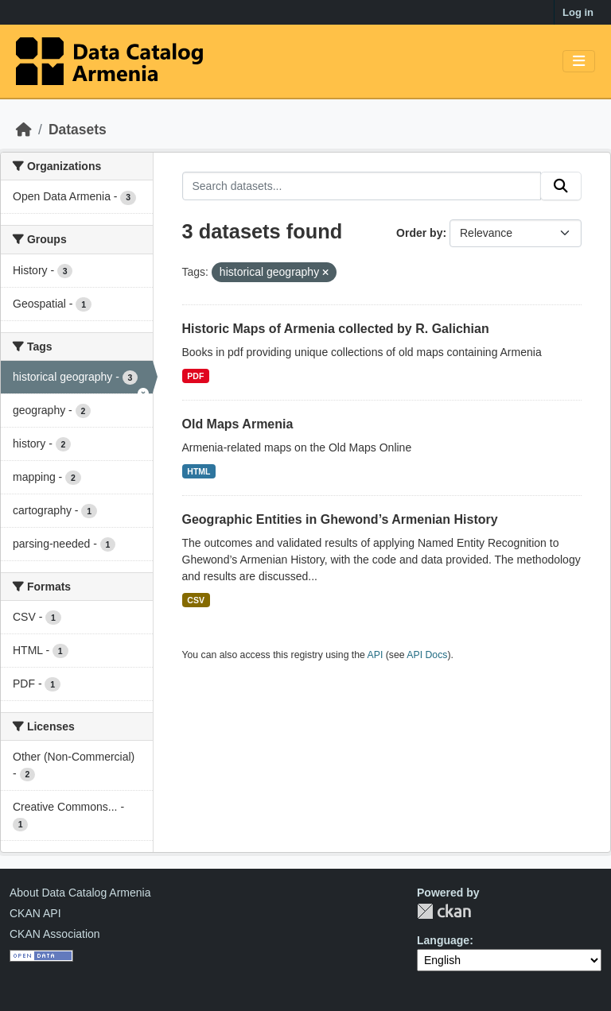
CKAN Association (55, 934)
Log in (577, 12)
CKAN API (35, 913)
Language (443, 940)
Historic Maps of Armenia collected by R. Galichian (335, 328)
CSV (195, 600)
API (375, 654)
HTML (198, 471)
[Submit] (561, 186)
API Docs (427, 654)
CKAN (444, 911)
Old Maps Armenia (238, 424)
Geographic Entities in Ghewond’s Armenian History (340, 519)
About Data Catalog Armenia (80, 892)
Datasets (78, 130)
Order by (419, 233)
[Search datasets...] (362, 186)
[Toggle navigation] (578, 61)
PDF (195, 376)
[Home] (24, 130)
